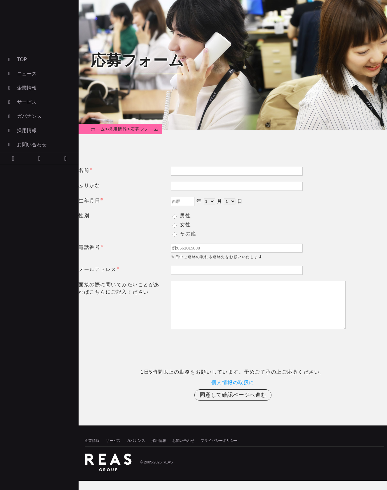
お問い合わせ (26, 144)
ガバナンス (24, 116)
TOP (16, 59)
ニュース (21, 73)
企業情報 (21, 87)
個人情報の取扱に (233, 391)
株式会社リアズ (38, 29)
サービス (21, 102)
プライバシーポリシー (219, 450)
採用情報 (21, 130)
